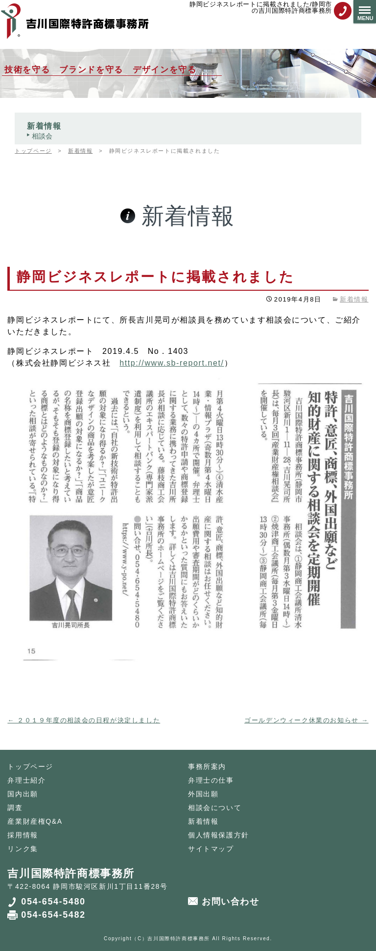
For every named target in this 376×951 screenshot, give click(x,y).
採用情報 (22, 835)
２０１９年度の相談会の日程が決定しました (83, 720)
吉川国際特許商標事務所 (178, 938)
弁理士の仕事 (211, 780)
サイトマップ (211, 849)
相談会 (42, 136)
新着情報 (44, 126)
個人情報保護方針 (218, 835)
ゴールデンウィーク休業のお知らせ (306, 720)
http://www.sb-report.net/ (171, 363)
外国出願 (203, 794)
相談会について (214, 808)
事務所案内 (207, 766)
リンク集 (22, 849)
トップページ (30, 766)
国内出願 (22, 794)
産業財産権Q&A (34, 821)
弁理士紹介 (26, 780)
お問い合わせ (230, 901)
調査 (15, 808)
